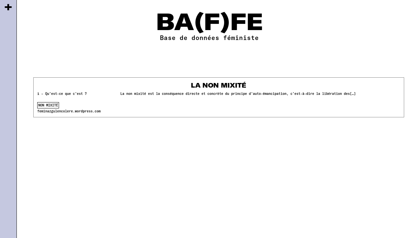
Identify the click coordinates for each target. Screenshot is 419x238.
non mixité (48, 105)
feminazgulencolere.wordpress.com (69, 111)
